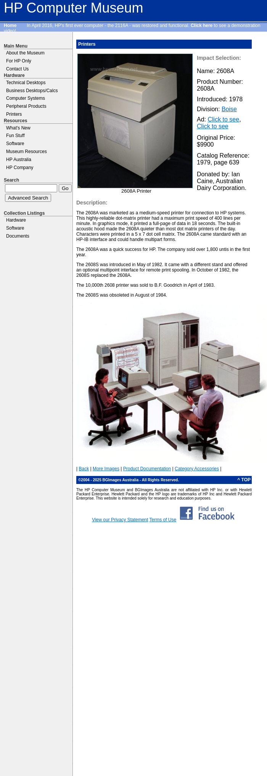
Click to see (223, 119)
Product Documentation (147, 468)
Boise (229, 109)
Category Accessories (197, 468)
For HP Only (18, 61)
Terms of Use (162, 519)
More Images (106, 468)
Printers (14, 114)
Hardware (16, 220)
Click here (201, 25)
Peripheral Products (26, 106)
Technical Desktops (25, 82)
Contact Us (17, 69)
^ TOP (244, 479)
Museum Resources (26, 151)
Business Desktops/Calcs (32, 90)
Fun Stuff (15, 135)
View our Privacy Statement (120, 519)
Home (10, 25)
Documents (17, 236)
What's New (18, 128)
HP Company (19, 167)
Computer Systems (25, 98)
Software (15, 143)
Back (84, 468)
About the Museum (25, 53)
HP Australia (18, 159)
